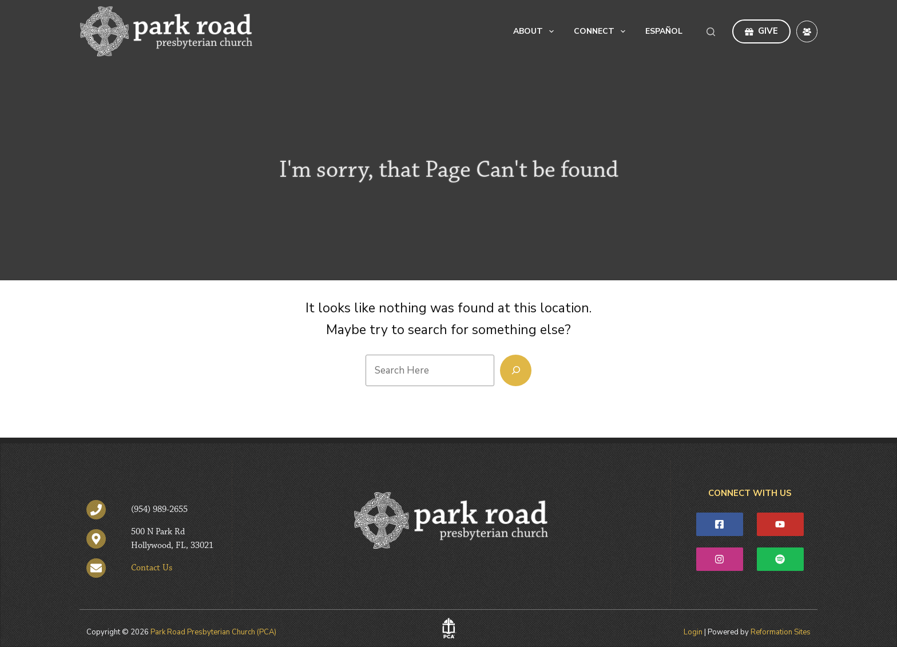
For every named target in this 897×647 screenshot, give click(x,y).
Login (693, 632)
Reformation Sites (781, 632)
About (535, 31)
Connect (602, 31)
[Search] (711, 31)
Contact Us (151, 568)
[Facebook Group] (807, 31)
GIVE (761, 31)
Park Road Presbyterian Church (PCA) (213, 632)
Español (663, 31)
